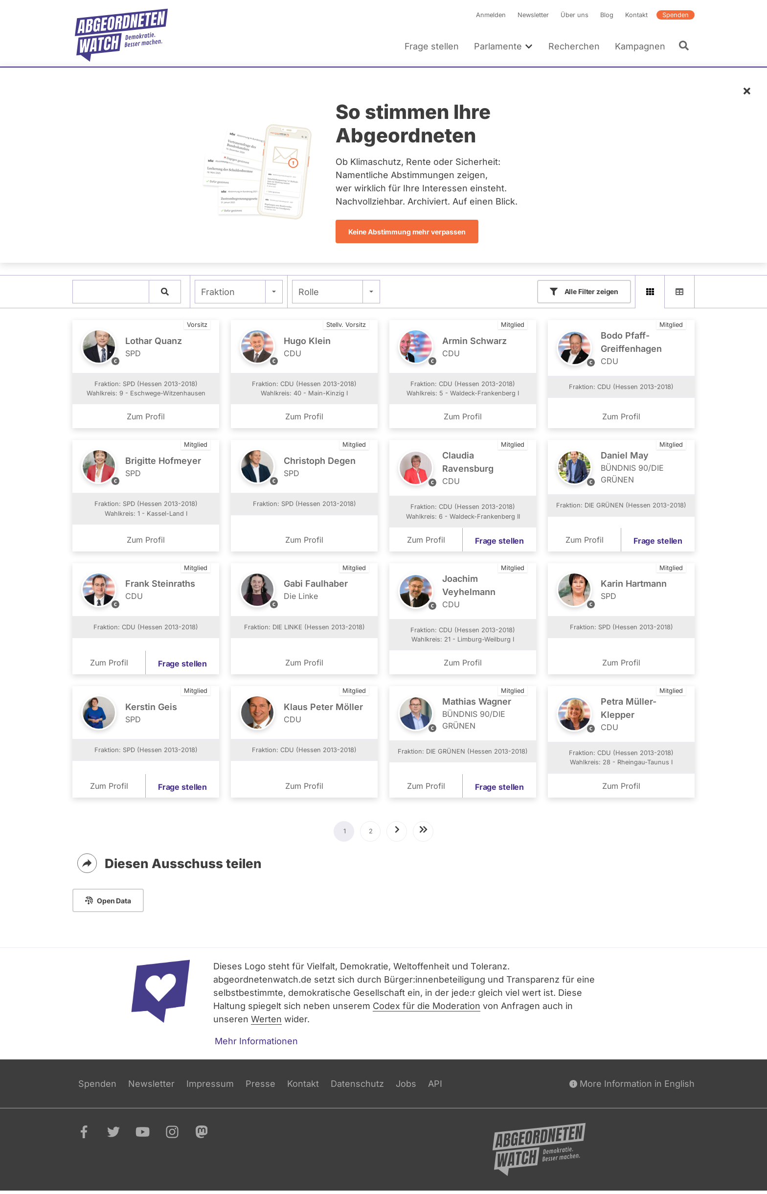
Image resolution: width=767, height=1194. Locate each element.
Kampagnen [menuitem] (640, 46)
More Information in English (632, 1086)
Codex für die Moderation (426, 1009)
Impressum (210, 1086)
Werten (266, 1022)
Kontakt (636, 15)
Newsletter (533, 15)
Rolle (308, 292)
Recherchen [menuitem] (574, 46)
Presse (260, 1086)
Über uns (574, 15)
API (435, 1086)
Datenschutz (357, 1086)
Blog (606, 15)
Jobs (406, 1086)
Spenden (675, 15)
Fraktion (218, 292)
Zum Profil (146, 420)
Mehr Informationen (256, 1044)
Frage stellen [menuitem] (432, 46)
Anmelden (491, 15)
